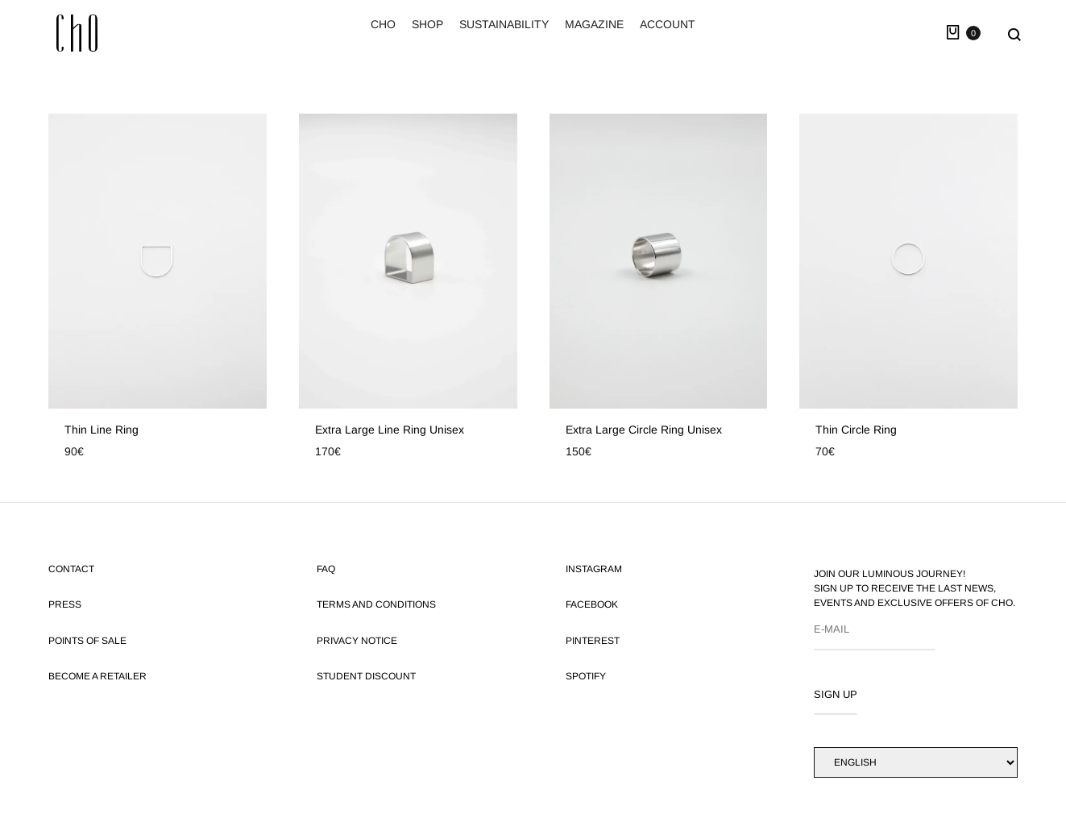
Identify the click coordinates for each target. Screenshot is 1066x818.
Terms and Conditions (376, 604)
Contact (71, 569)
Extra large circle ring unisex (644, 429)
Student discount (366, 676)
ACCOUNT (667, 24)
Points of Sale (87, 640)
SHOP (427, 24)
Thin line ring (101, 429)
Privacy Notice (357, 640)
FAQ (326, 569)
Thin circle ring (856, 429)
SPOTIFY (586, 676)
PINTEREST (593, 640)
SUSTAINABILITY (504, 24)
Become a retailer (97, 676)
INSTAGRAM (594, 569)
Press (64, 604)
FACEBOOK (592, 604)
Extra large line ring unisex (389, 429)
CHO (383, 24)
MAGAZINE (594, 24)
